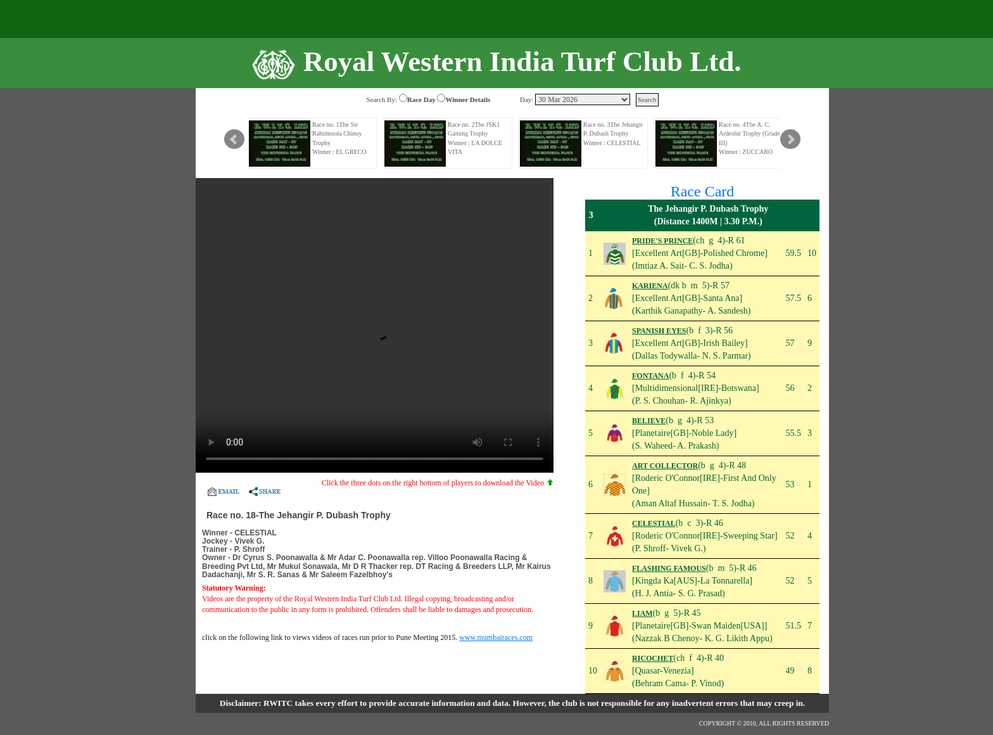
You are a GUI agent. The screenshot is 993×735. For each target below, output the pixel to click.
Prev (234, 139)
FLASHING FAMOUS (669, 568)
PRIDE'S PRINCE (662, 240)
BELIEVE (649, 420)
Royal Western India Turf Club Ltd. (522, 61)
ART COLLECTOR (665, 465)
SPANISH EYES (659, 330)
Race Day (421, 99)
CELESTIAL (654, 523)
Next (790, 139)
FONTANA (650, 375)
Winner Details (467, 99)
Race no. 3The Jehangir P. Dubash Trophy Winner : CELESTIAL (613, 133)
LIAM (642, 613)
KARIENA (650, 285)
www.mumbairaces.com (496, 637)
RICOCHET (652, 658)
